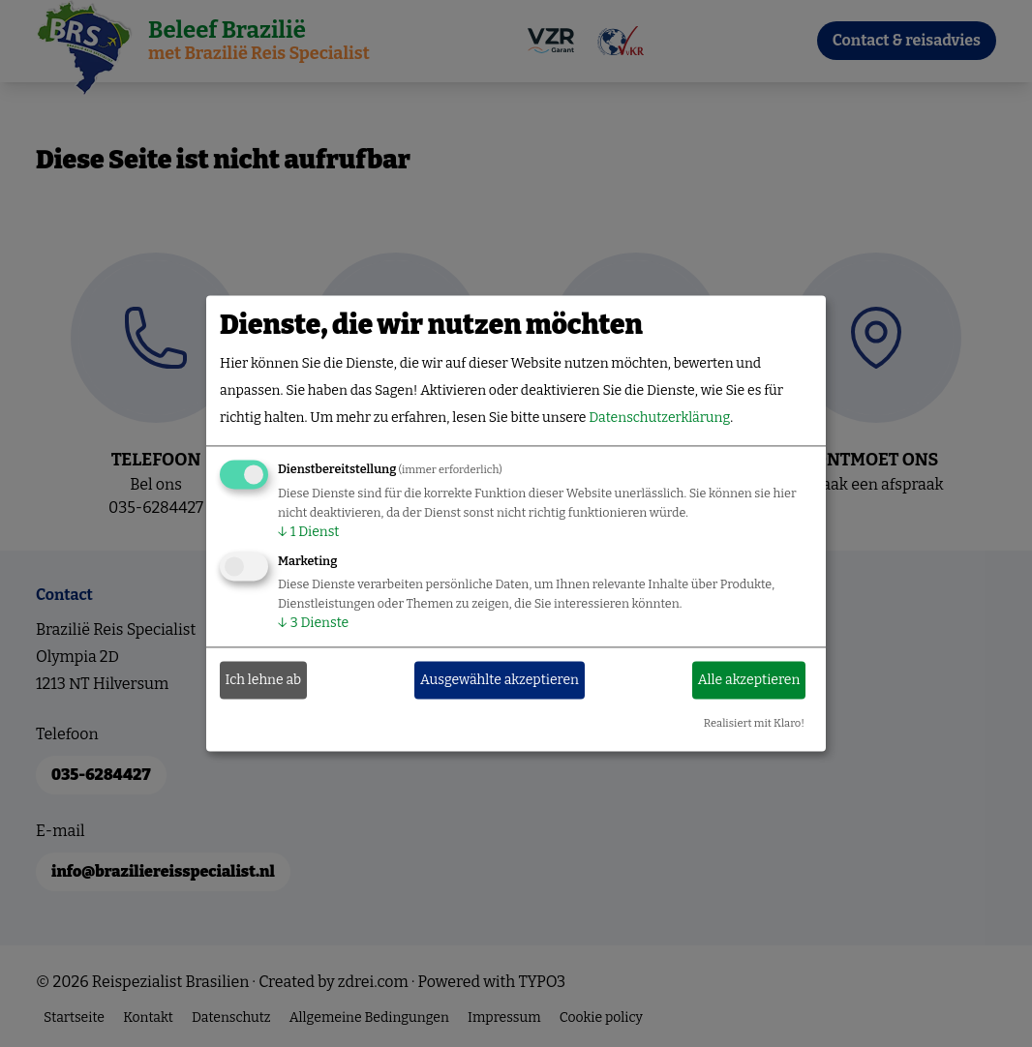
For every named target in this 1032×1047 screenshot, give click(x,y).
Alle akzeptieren (749, 680)
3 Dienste (313, 623)
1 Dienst (308, 532)
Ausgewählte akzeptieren (499, 680)
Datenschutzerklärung (659, 418)
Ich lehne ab (264, 680)
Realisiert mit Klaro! (754, 724)
